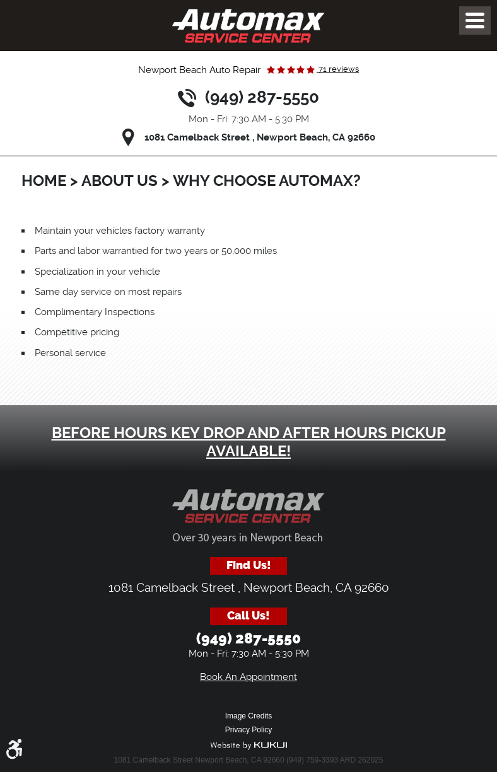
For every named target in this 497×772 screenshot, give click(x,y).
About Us (119, 181)
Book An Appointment (248, 677)
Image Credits (248, 716)
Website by (248, 745)
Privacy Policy (248, 729)
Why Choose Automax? (267, 181)
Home (43, 181)
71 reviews (338, 69)
